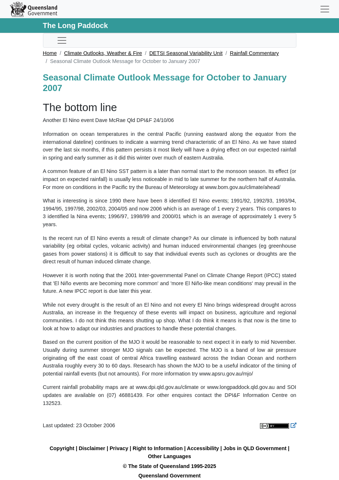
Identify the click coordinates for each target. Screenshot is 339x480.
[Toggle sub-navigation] (62, 40)
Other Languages (169, 456)
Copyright (62, 448)
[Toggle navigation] (325, 9)
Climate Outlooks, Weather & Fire (103, 53)
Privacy (119, 448)
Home (50, 53)
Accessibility (203, 448)
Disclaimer (92, 448)
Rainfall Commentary (254, 53)
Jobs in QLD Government (255, 448)
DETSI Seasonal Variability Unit (185, 53)
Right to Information (157, 448)
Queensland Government (169, 476)
